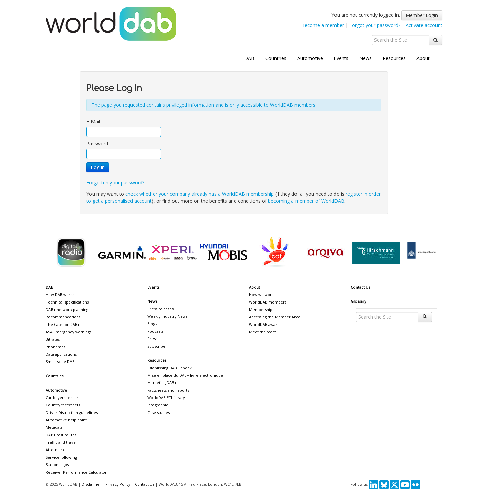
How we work (261, 294)
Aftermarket (57, 449)
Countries (275, 58)
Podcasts (155, 331)
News (365, 58)
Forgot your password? (374, 25)
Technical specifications (67, 302)
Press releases (160, 308)
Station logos (57, 464)
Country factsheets (63, 404)
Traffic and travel (61, 442)
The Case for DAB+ (63, 324)
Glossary (358, 301)
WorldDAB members (267, 302)
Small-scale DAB (60, 361)
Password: (97, 143)
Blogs (152, 323)
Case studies (158, 412)
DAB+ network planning (67, 309)
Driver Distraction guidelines (72, 412)
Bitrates (53, 339)
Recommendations (63, 316)
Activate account (424, 25)
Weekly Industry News (167, 316)
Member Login (422, 15)
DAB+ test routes (61, 434)
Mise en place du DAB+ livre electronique (185, 375)
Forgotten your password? (115, 182)
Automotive (310, 58)
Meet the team (262, 331)
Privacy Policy (117, 484)
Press (152, 338)
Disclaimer (91, 484)
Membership (260, 309)
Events (341, 58)
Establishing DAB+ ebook (169, 367)
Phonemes (55, 346)
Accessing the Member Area (274, 316)
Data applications (61, 354)
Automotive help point (66, 419)
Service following (61, 457)
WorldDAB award (264, 324)
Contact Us (360, 287)
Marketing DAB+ (162, 382)
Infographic (157, 404)
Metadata (54, 427)
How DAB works (60, 294)
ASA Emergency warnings (69, 331)
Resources (394, 58)
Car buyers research (64, 397)
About (423, 58)
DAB (249, 58)
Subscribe (156, 346)
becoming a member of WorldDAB (306, 200)
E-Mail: (93, 121)
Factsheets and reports (168, 390)
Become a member (322, 25)
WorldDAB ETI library (166, 397)
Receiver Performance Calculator (76, 472)
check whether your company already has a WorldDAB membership (199, 194)
